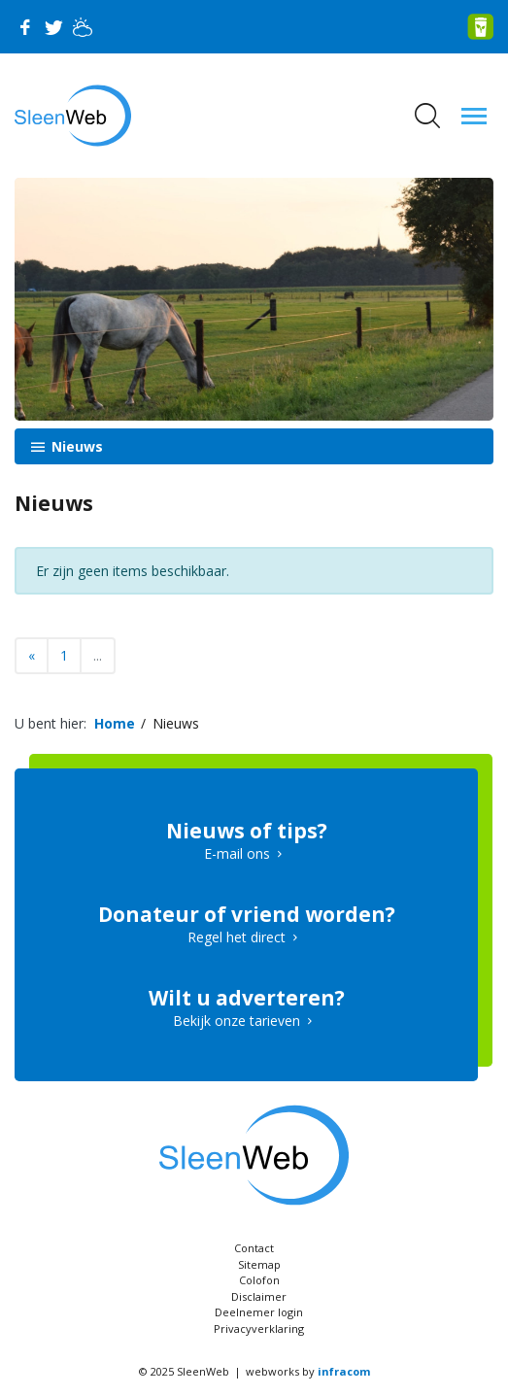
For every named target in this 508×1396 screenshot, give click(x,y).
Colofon (259, 1280)
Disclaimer (259, 1296)
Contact (254, 1248)
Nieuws (75, 446)
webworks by (308, 1371)
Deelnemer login (259, 1312)
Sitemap (259, 1264)
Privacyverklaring (259, 1328)
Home (114, 723)
